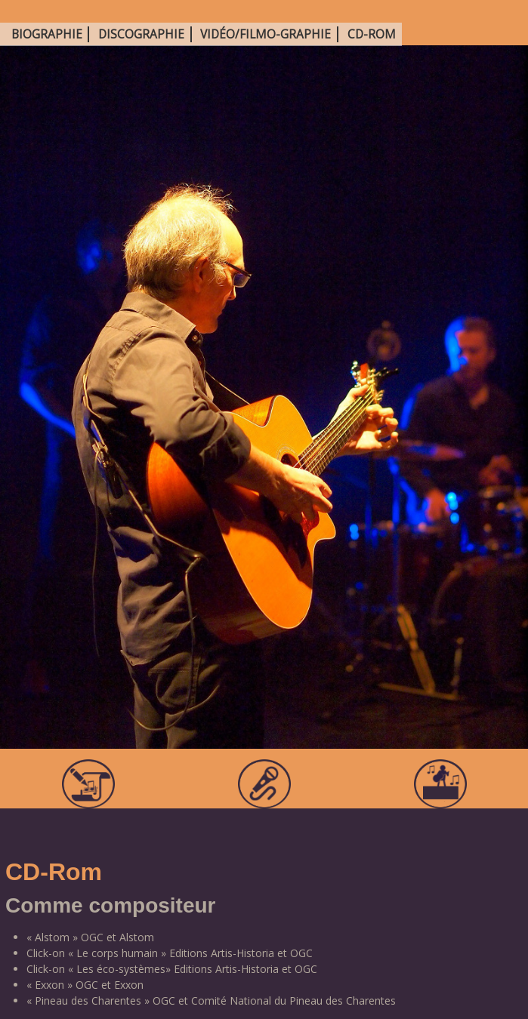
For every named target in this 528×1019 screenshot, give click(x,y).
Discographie (141, 34)
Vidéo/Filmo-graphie (265, 34)
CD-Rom (371, 34)
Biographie (46, 34)
